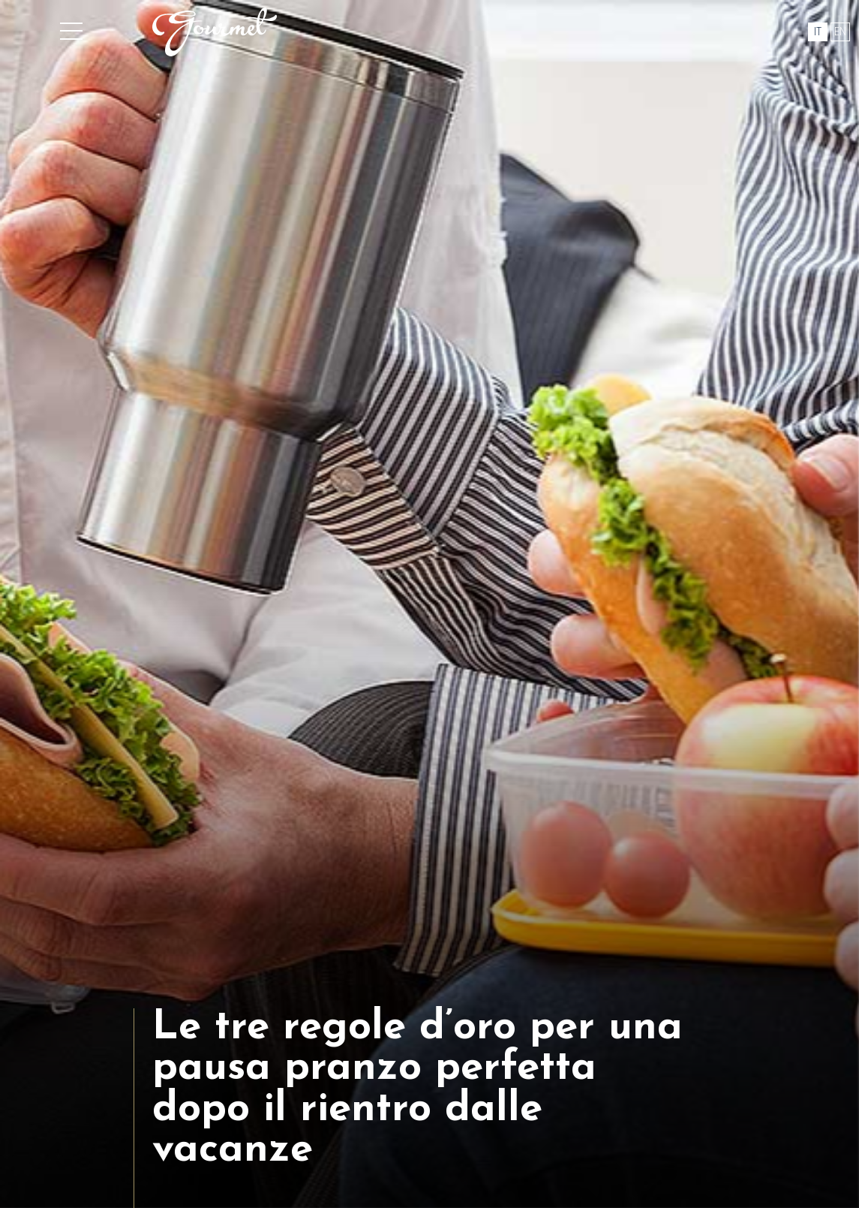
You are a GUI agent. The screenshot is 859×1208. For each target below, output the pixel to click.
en (840, 32)
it (817, 32)
